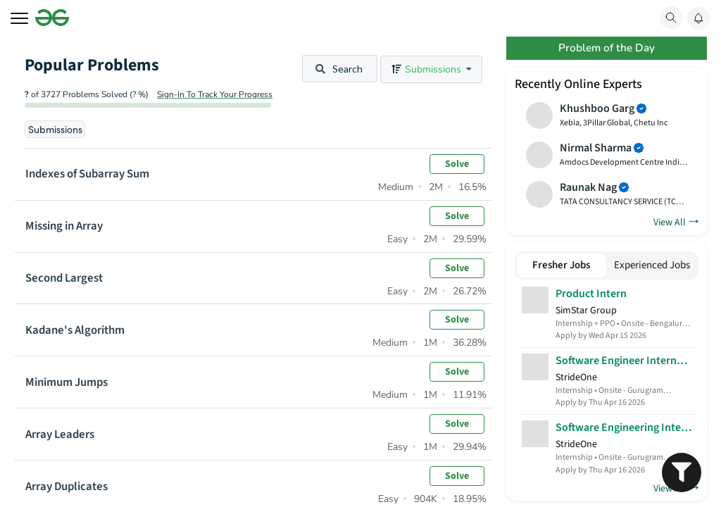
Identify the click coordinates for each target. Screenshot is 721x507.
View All (675, 223)
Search (339, 69)
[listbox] (431, 69)
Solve (457, 164)
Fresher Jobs (561, 268)
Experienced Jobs (652, 268)
